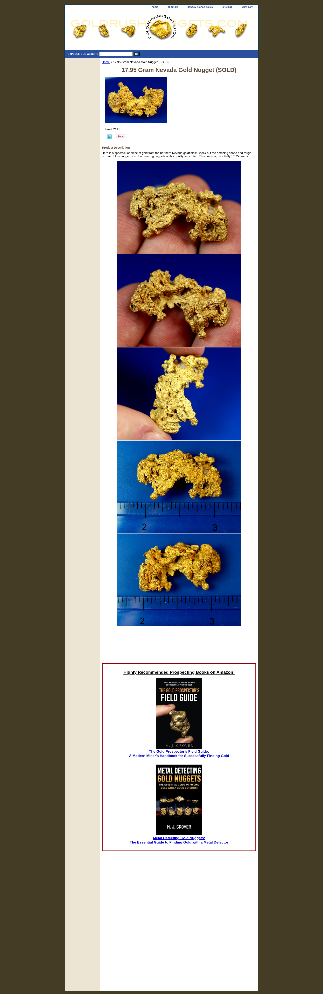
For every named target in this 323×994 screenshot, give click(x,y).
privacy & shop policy (200, 7)
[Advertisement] (179, 645)
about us (173, 7)
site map (227, 7)
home (155, 7)
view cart (247, 7)
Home (106, 62)
